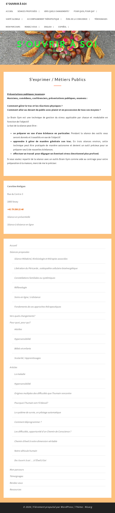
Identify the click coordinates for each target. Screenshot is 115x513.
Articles (13, 367)
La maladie (19, 373)
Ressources (15, 489)
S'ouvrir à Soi (16, 4)
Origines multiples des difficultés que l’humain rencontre (42, 393)
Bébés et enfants (22, 348)
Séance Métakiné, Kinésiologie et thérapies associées (40, 258)
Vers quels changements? (56, 11)
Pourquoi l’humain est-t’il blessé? (31, 402)
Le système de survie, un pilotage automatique (37, 412)
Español (62, 26)
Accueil (9, 11)
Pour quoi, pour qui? (84, 11)
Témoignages (100, 19)
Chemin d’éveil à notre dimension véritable (35, 441)
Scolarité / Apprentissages (27, 357)
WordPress (67, 506)
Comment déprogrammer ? (27, 421)
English (48, 26)
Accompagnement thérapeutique (43, 19)
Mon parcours (13, 26)
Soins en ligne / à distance (27, 297)
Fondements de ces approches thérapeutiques (37, 306)
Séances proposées (27, 11)
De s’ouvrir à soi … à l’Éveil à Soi (30, 460)
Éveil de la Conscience (76, 19)
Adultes (18, 329)
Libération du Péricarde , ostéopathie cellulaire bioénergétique (45, 268)
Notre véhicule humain (25, 450)
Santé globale (13, 19)
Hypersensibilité (22, 338)
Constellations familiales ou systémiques (34, 277)
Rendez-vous (31, 26)
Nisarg (88, 506)
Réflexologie (20, 287)
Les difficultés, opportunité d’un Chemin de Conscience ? (42, 431)
